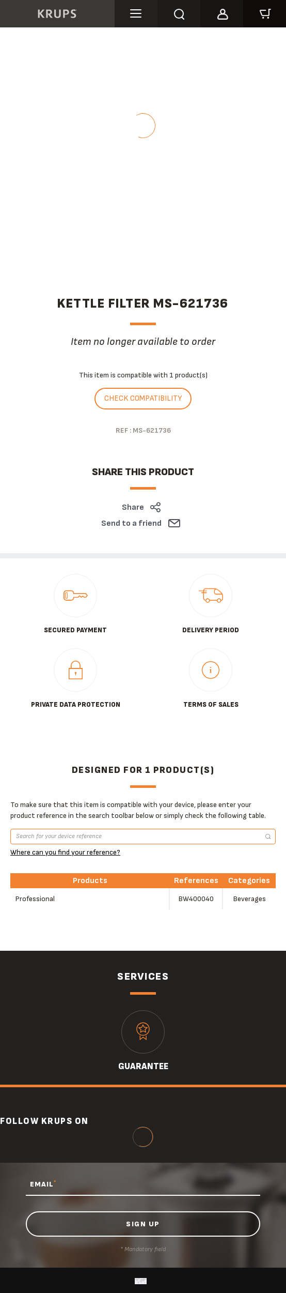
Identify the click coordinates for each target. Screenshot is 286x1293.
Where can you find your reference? (65, 852)
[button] (221, 12)
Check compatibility (143, 398)
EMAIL (43, 1184)
